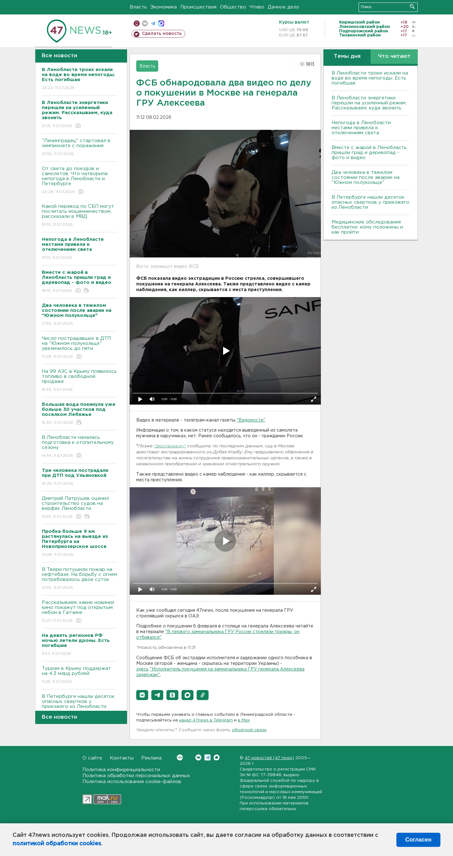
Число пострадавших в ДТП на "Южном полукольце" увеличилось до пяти (79, 347)
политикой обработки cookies (57, 843)
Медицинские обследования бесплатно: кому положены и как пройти (367, 227)
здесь (142, 669)
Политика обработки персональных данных (136, 776)
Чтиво (256, 7)
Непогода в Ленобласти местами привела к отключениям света (361, 128)
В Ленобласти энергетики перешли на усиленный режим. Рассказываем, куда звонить (369, 103)
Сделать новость (162, 34)
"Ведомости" (251, 420)
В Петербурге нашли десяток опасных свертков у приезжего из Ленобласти (79, 705)
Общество (233, 7)
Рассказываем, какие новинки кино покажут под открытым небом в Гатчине (79, 611)
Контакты (122, 758)
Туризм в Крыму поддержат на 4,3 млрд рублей (79, 675)
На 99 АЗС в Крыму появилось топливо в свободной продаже (79, 380)
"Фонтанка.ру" (170, 446)
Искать (412, 6)
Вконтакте (180, 757)
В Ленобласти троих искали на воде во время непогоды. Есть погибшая (370, 78)
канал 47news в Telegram (206, 720)
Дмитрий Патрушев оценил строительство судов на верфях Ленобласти (79, 507)
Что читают (394, 56)
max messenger (161, 23)
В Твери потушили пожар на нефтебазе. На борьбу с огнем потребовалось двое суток (79, 578)
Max (217, 757)
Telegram (207, 757)
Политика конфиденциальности (121, 770)
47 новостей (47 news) (269, 758)
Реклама (151, 758)
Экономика (163, 7)
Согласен (418, 840)
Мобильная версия (137, 23)
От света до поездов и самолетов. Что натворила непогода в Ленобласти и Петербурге (79, 181)
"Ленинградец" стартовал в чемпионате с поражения (79, 148)
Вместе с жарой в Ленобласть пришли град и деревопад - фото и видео (369, 153)
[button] (142, 695)
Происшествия (198, 7)
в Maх (244, 720)
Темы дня (347, 56)
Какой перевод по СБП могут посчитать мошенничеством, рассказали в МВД (79, 215)
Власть (138, 7)
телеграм (153, 23)
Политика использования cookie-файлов (131, 782)
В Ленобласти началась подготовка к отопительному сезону (79, 446)
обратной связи (249, 730)
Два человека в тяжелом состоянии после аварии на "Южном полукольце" (366, 177)
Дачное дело (283, 7)
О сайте (92, 758)
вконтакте (145, 23)
